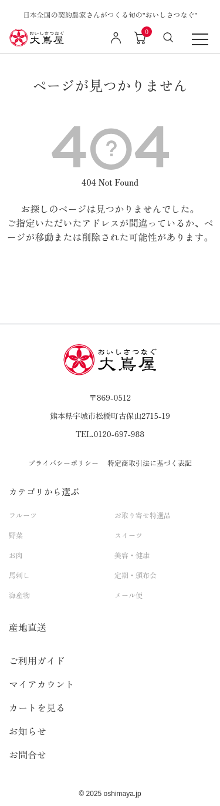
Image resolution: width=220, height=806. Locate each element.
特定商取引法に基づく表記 (149, 463)
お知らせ (27, 731)
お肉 (16, 555)
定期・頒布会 (135, 575)
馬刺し (19, 575)
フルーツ (23, 515)
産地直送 (27, 627)
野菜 (16, 535)
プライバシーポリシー (63, 463)
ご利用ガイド (37, 660)
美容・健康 (132, 555)
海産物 (19, 595)
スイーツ (128, 535)
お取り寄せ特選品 (142, 515)
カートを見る (37, 707)
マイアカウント (42, 684)
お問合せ (27, 754)
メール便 (128, 595)
